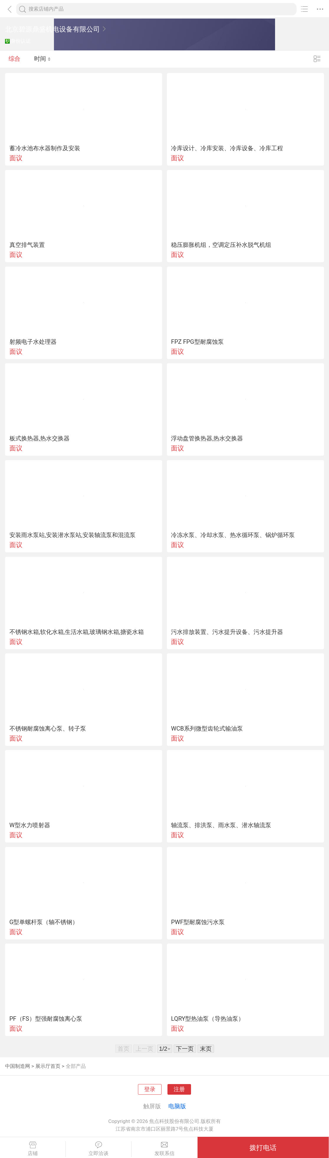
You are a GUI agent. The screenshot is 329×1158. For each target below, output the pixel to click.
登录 (149, 1089)
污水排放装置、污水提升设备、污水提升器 (227, 632)
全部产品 (76, 1066)
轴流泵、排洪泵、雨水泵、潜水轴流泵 (221, 825)
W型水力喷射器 (29, 825)
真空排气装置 (27, 245)
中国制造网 (17, 1066)
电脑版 (177, 1106)
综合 (14, 58)
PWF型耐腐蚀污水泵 (198, 922)
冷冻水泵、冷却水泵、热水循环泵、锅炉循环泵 (233, 535)
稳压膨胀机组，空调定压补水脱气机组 (221, 245)
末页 (206, 1048)
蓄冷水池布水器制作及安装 (44, 148)
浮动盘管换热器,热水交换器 (207, 438)
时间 (42, 58)
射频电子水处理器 (33, 342)
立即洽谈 (98, 1149)
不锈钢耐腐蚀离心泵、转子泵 (47, 728)
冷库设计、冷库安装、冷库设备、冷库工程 (227, 148)
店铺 (33, 1149)
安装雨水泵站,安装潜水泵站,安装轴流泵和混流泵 (72, 535)
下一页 (185, 1048)
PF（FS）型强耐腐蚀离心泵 (45, 1019)
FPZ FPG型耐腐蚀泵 (197, 342)
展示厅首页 (47, 1066)
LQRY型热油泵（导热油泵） (207, 1019)
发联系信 (164, 1149)
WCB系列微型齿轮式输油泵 (207, 728)
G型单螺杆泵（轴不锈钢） (43, 922)
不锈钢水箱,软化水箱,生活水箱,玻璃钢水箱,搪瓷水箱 (76, 632)
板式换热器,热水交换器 (39, 438)
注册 (179, 1089)
